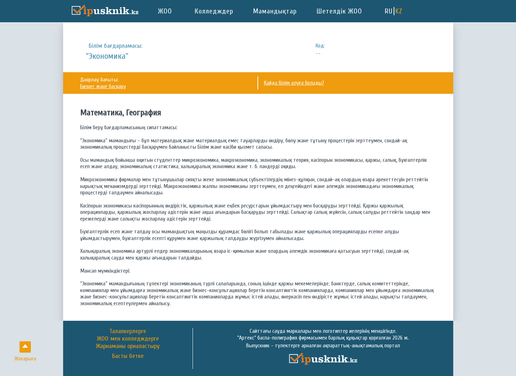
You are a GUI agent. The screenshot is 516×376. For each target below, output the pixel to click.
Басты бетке (128, 356)
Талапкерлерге (127, 331)
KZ (399, 11)
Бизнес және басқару (103, 86)
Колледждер (214, 11)
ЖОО (165, 11)
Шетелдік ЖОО (339, 11)
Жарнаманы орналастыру (128, 346)
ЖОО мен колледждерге (128, 338)
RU (389, 11)
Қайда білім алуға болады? (294, 83)
